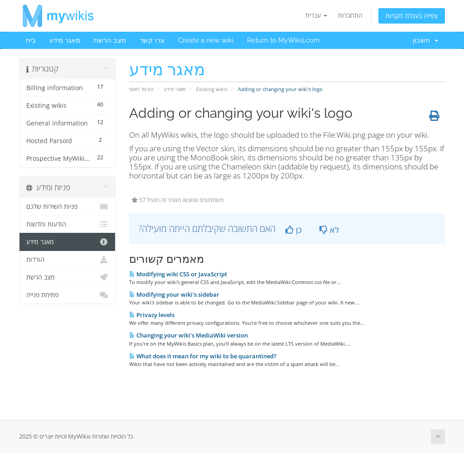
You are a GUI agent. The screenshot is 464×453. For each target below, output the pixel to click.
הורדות (67, 259)
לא (329, 229)
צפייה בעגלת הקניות (412, 15)
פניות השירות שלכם (67, 206)
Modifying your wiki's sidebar (174, 294)
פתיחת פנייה (67, 294)
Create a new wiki (205, 40)
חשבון (425, 40)
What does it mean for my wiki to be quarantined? (202, 356)
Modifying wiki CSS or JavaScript (178, 274)
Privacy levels (151, 315)
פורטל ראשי (141, 89)
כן (293, 229)
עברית (316, 15)
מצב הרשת (110, 40)
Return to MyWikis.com (283, 40)
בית (31, 40)
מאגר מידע (64, 40)
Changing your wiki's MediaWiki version (188, 335)
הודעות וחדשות (67, 224)
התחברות (350, 15)
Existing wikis (211, 89)
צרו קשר (152, 40)
